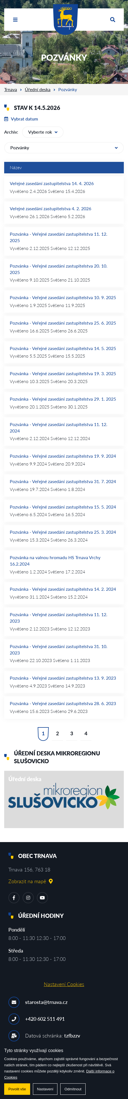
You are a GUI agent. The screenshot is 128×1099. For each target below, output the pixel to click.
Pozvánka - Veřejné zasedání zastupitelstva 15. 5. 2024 (63, 506)
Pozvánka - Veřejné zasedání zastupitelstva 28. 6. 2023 (63, 703)
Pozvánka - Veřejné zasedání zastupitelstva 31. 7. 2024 (63, 481)
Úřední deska (37, 89)
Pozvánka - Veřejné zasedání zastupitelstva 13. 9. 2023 (63, 677)
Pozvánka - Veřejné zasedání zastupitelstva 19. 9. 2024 (63, 455)
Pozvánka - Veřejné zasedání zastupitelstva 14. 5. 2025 (63, 348)
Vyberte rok (42, 131)
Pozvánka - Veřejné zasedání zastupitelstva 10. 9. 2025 (63, 297)
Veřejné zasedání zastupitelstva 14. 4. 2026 (52, 183)
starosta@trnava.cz (46, 1002)
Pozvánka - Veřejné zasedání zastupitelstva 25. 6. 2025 (63, 322)
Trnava (10, 89)
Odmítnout (72, 1089)
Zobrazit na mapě (30, 881)
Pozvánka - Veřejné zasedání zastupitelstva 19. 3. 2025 (63, 373)
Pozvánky (64, 147)
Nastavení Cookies (64, 984)
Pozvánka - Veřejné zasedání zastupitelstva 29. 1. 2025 (63, 398)
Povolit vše (17, 1089)
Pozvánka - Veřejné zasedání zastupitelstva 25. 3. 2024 (63, 532)
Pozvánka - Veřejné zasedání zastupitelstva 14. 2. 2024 (63, 589)
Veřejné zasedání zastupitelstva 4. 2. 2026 (50, 208)
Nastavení (45, 1089)
